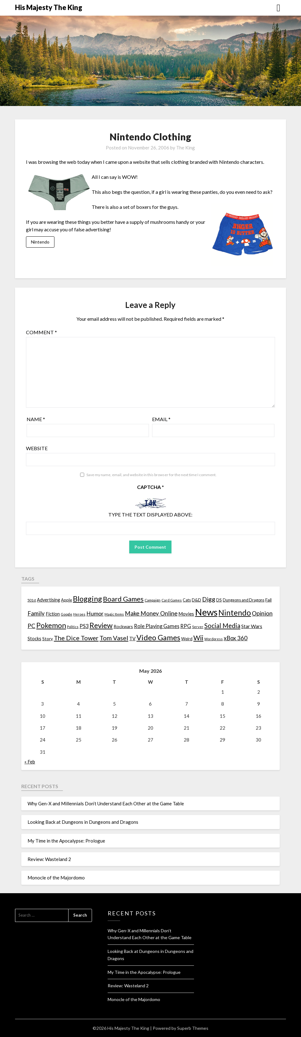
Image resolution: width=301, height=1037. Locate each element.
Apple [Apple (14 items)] (66, 599)
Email (161, 419)
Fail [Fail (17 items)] (268, 599)
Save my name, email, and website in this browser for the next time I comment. (151, 474)
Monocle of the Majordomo (56, 877)
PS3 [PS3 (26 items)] (84, 626)
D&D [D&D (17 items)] (196, 599)
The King (185, 147)
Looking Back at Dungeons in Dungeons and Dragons (83, 822)
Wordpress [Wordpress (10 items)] (213, 639)
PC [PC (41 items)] (31, 625)
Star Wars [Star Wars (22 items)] (251, 626)
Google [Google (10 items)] (66, 614)
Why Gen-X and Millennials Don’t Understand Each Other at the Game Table (106, 803)
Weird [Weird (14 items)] (186, 638)
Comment (41, 332)
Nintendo (40, 241)
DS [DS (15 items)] (219, 599)
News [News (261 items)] (206, 612)
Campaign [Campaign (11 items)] (153, 600)
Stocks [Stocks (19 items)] (34, 638)
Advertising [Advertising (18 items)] (48, 599)
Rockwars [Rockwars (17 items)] (123, 626)
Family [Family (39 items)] (36, 613)
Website (37, 448)
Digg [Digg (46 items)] (208, 599)
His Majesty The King (48, 7)
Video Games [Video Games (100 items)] (158, 637)
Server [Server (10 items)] (197, 627)
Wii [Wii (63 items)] (198, 638)
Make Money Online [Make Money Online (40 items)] (151, 613)
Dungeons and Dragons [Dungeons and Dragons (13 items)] (243, 600)
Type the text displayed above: (150, 514)
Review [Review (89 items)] (101, 625)
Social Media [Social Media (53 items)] (222, 625)
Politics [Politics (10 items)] (73, 627)
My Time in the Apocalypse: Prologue (66, 840)
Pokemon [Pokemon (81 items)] (51, 625)
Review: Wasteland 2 (49, 859)
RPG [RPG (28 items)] (185, 626)
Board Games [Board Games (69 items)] (123, 599)
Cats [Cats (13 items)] (187, 600)
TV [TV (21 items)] (132, 638)
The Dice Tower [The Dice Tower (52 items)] (76, 638)
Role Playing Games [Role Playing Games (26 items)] (156, 626)
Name (36, 419)
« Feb (29, 761)
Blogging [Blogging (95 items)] (87, 598)
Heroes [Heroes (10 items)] (79, 614)
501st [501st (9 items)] (32, 600)
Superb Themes (192, 1028)
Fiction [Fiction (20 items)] (53, 614)
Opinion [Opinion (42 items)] (262, 613)
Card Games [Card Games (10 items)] (171, 600)
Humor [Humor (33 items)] (95, 613)
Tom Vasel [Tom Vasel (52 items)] (113, 638)
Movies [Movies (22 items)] (186, 614)
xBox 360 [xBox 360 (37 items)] (235, 638)
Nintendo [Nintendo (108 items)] (234, 612)
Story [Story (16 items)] (47, 638)
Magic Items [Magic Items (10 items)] (114, 614)
